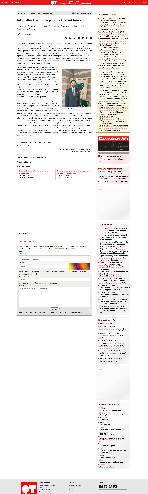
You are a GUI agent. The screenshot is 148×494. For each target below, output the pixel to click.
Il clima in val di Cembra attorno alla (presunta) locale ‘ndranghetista (113, 34)
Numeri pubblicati (75, 486)
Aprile (107, 456)
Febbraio (110, 409)
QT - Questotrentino (107, 326)
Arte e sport (104, 356)
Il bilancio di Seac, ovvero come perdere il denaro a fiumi (111, 347)
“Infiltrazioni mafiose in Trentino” (112, 353)
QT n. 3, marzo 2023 (66, 177)
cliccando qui (30, 274)
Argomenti (72, 490)
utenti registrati (58, 246)
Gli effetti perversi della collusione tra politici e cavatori (113, 120)
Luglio (112, 439)
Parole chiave (73, 488)
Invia (54, 309)
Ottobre (110, 428)
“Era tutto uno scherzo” (108, 323)
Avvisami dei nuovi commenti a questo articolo (38, 283)
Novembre (104, 423)
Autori (71, 492)
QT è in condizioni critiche (109, 156)
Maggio (113, 450)
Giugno (107, 445)
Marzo (111, 461)
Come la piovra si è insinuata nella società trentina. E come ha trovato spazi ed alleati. (112, 61)
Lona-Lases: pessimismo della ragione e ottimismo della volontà (76, 150)
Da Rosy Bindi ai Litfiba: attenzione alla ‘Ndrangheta (113, 128)
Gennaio (111, 414)
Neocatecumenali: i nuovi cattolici (112, 358)
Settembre (106, 433)
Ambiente (39, 158)
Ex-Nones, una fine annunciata (111, 343)
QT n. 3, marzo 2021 (28, 177)
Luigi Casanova (26, 34)
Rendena (48, 158)
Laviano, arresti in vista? (109, 340)
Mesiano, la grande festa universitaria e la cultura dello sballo (111, 336)
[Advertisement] (54, 206)
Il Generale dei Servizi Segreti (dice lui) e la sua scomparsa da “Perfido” (113, 330)
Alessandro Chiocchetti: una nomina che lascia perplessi (34, 144)
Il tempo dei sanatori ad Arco (110, 350)
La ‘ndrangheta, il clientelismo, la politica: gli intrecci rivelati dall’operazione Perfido (111, 53)
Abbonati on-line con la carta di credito (113, 181)
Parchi (31, 158)
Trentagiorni (46, 13)
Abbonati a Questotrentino (110, 168)
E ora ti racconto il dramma (110, 361)
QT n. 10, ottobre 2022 (30, 13)
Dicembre (103, 419)
